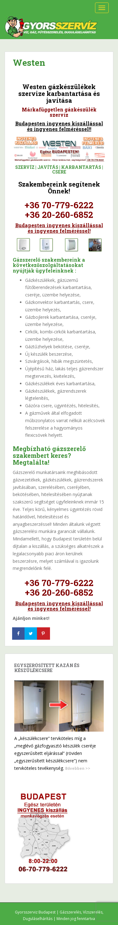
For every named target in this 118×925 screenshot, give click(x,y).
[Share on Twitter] (31, 633)
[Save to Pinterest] (44, 633)
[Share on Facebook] (19, 633)
